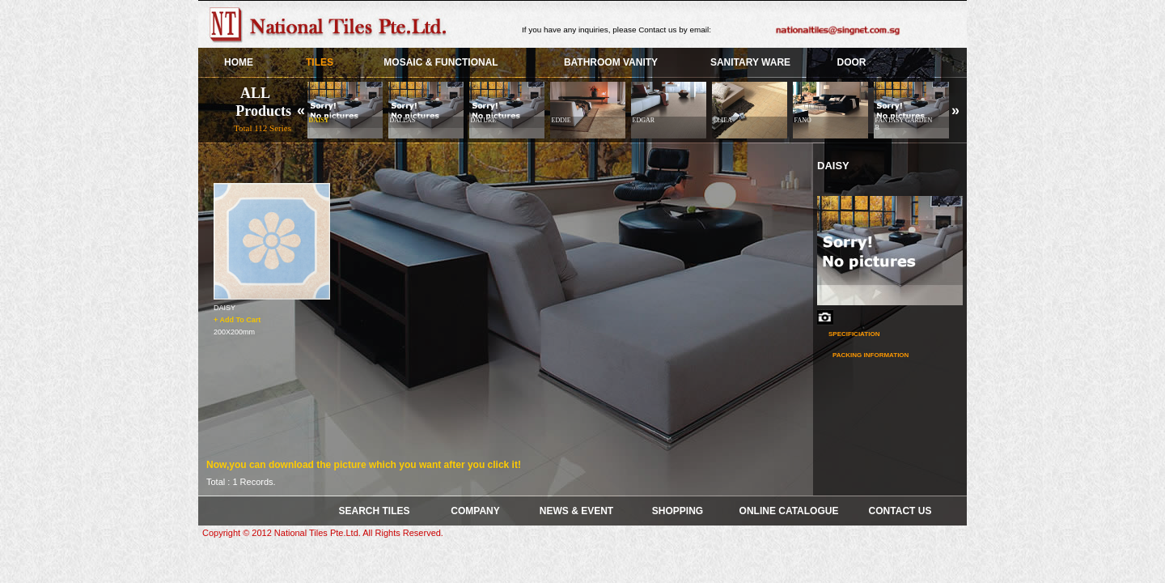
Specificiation (853, 334)
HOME (238, 62)
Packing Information (870, 355)
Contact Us (900, 511)
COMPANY (475, 511)
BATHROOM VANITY (611, 62)
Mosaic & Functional (440, 62)
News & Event (576, 511)
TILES (319, 62)
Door (851, 62)
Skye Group (331, 24)
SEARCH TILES (373, 511)
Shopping (677, 511)
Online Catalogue (789, 511)
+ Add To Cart (237, 319)
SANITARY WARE (750, 62)
